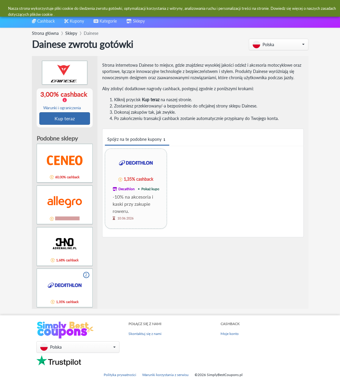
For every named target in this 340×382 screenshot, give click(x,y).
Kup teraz (65, 118)
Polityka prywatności (120, 374)
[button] (278, 44)
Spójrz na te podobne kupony (137, 139)
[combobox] (155, 8)
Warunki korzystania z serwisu (165, 374)
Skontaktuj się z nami (145, 333)
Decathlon (126, 189)
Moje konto (230, 333)
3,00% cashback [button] (64, 100)
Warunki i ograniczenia (62, 108)
